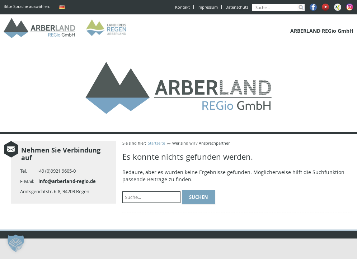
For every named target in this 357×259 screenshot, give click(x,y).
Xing (337, 7)
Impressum (207, 7)
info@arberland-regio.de (67, 181)
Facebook (313, 7)
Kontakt (182, 7)
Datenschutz (236, 7)
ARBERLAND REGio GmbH (39, 28)
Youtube (325, 7)
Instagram (349, 7)
